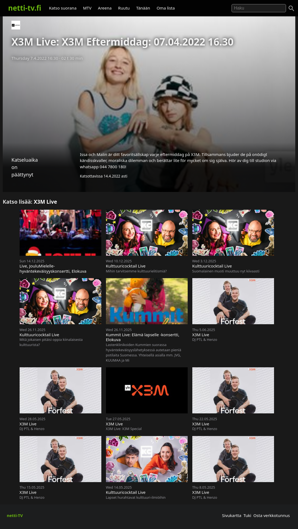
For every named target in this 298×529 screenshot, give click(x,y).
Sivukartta (231, 515)
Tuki (247, 515)
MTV (87, 8)
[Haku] (291, 8)
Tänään (143, 8)
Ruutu (124, 8)
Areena (105, 8)
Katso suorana (63, 8)
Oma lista (166, 8)
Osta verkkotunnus (271, 515)
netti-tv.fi (24, 8)
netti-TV (15, 515)
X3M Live (45, 201)
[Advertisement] (149, 104)
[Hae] (259, 8)
